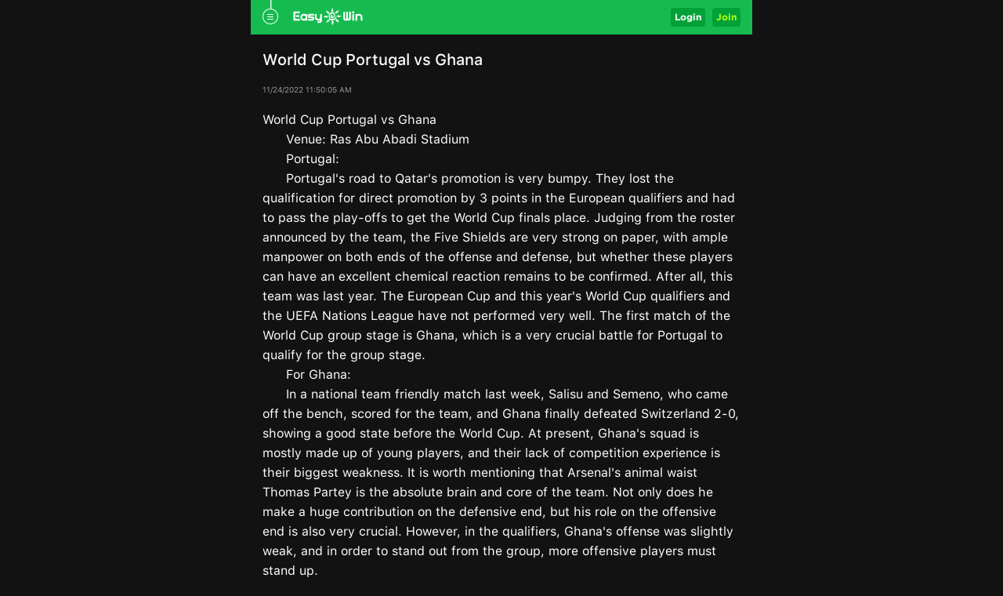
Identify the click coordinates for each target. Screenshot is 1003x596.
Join (726, 17)
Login (688, 17)
